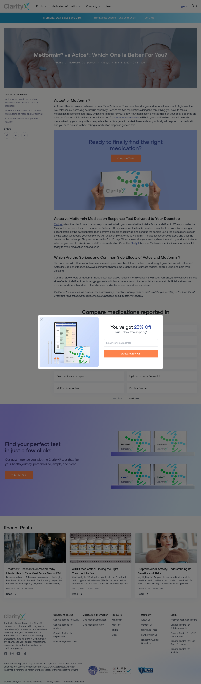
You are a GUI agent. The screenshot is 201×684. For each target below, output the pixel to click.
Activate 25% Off (131, 353)
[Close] (42, 319)
